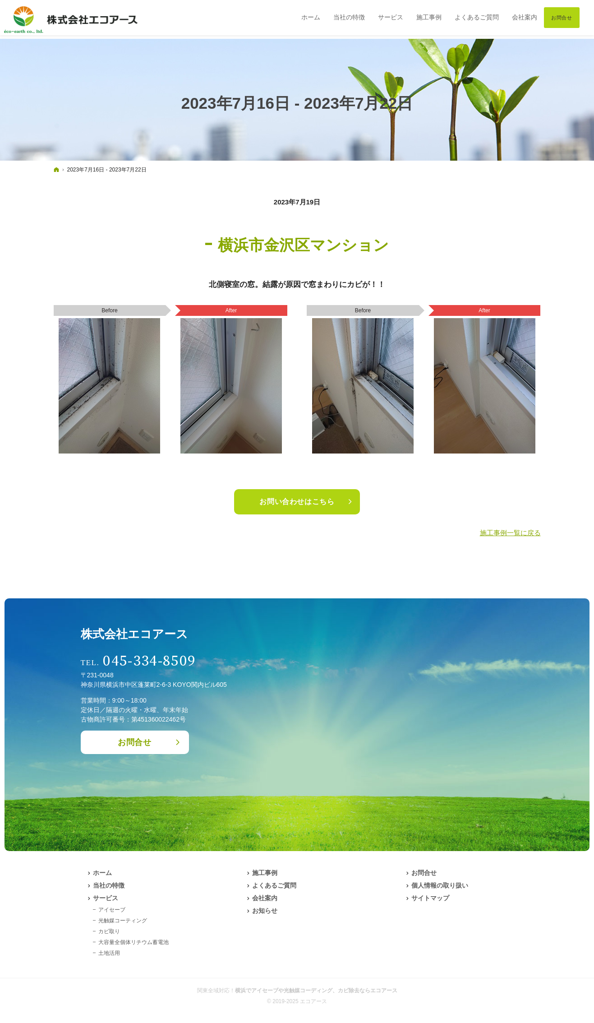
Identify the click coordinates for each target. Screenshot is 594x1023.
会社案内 (264, 898)
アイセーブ (111, 910)
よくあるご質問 (274, 885)
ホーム (102, 872)
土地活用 (109, 953)
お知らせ (264, 910)
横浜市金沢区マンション (303, 245)
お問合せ (135, 742)
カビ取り (109, 931)
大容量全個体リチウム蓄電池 (133, 942)
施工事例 (264, 872)
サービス (105, 898)
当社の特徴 (108, 885)
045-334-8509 (149, 661)
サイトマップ (430, 898)
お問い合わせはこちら (296, 501)
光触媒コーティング (122, 920)
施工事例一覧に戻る (510, 533)
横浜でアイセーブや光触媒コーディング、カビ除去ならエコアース (316, 990)
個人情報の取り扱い (439, 885)
